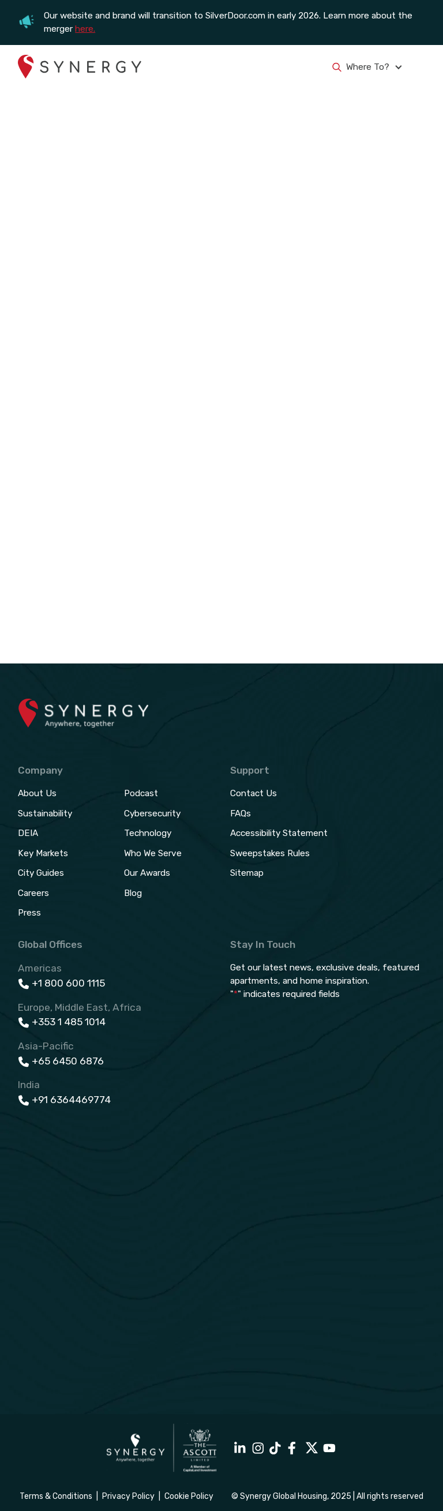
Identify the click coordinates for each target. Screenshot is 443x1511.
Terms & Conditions (56, 1496)
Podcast (141, 793)
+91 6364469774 (71, 1099)
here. (85, 29)
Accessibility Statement (279, 833)
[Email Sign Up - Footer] (327, 1192)
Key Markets (43, 853)
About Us (37, 793)
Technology (147, 833)
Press (29, 913)
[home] (79, 67)
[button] (418, 67)
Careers (33, 893)
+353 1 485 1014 (69, 1022)
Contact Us (253, 793)
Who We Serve (153, 853)
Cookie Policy (188, 1496)
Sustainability (45, 813)
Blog (133, 893)
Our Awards (147, 873)
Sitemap (247, 873)
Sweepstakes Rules (270, 853)
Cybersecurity (152, 813)
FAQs (240, 813)
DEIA (28, 833)
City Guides (41, 873)
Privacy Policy (128, 1496)
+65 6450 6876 (68, 1061)
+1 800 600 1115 (68, 983)
